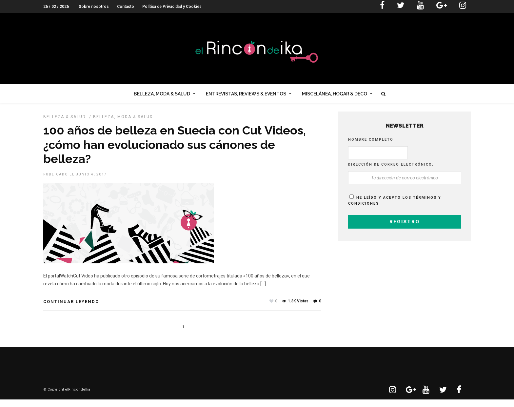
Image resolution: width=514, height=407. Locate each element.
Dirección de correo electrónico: (391, 172)
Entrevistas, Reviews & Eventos (246, 96)
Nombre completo (370, 147)
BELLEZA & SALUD (64, 124)
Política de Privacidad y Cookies (172, 6)
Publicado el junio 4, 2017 (75, 182)
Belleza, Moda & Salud (162, 96)
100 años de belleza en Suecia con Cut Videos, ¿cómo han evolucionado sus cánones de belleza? (174, 152)
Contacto (125, 6)
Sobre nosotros (94, 6)
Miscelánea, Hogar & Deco (334, 96)
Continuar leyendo (71, 309)
